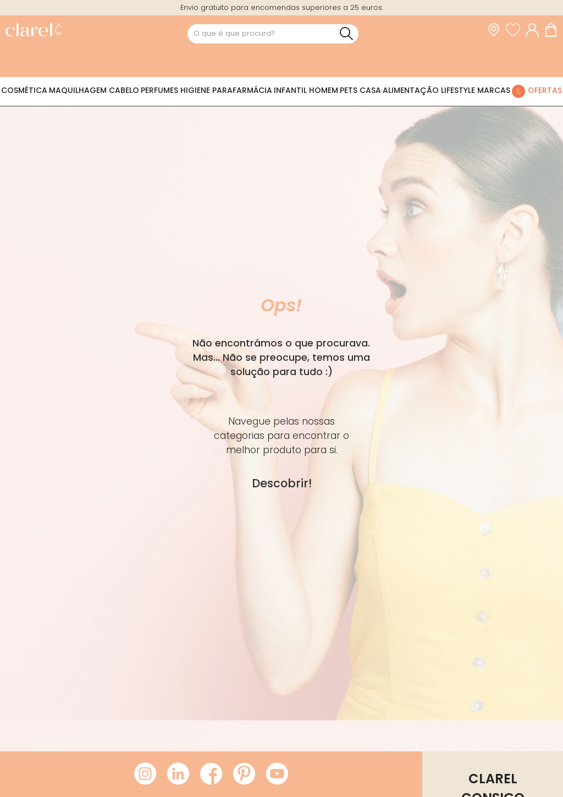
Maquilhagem (78, 90)
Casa (370, 90)
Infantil (290, 90)
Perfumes (159, 90)
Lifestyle (458, 90)
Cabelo (124, 90)
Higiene (195, 90)
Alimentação (411, 90)
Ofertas (545, 90)
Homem (323, 90)
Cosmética (24, 90)
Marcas (493, 90)
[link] (34, 31)
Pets (348, 90)
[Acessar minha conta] (535, 30)
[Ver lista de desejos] (516, 30)
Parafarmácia (242, 90)
